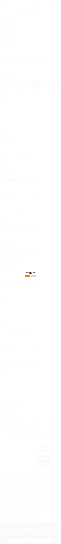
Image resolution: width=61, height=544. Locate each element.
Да (27, 275)
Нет (33, 275)
